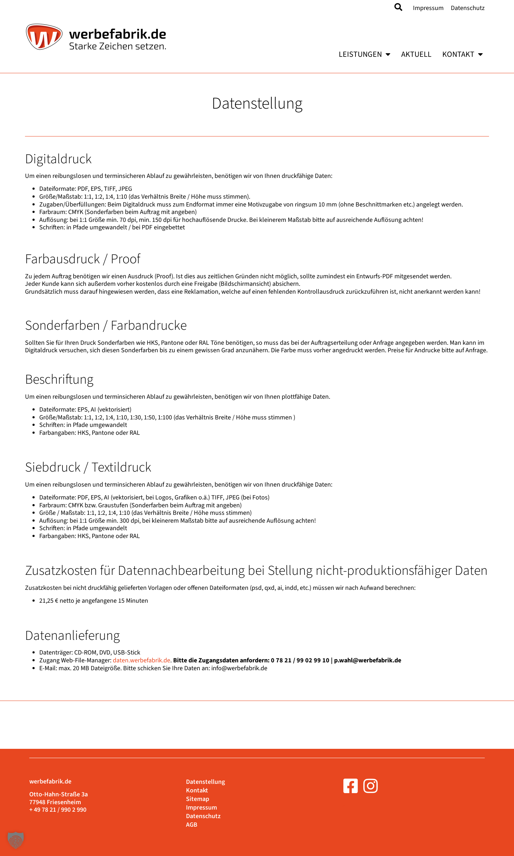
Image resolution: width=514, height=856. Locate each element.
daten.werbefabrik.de (141, 660)
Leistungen (364, 54)
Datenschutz (468, 8)
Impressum (428, 8)
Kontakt (462, 54)
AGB (191, 825)
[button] (15, 840)
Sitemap (197, 799)
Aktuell (416, 54)
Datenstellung (205, 782)
